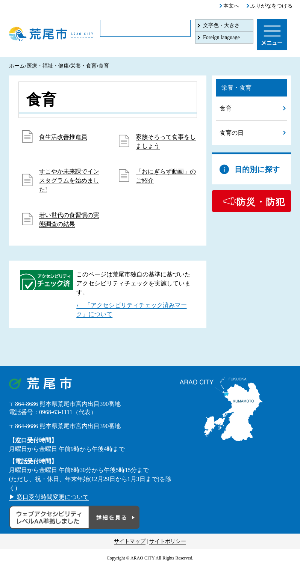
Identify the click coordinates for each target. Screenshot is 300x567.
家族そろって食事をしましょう (166, 141)
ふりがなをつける (271, 6)
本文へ (231, 6)
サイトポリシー (167, 541)
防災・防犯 (260, 202)
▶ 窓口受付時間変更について (49, 497)
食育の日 (232, 133)
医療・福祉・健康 (48, 66)
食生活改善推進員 (63, 137)
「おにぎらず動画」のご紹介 (166, 176)
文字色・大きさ (221, 25)
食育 (226, 108)
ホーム (17, 66)
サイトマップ (129, 541)
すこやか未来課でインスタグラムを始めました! (69, 180)
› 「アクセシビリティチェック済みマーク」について (131, 309)
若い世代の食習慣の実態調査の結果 (69, 219)
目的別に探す (257, 169)
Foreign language (221, 37)
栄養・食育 (83, 66)
